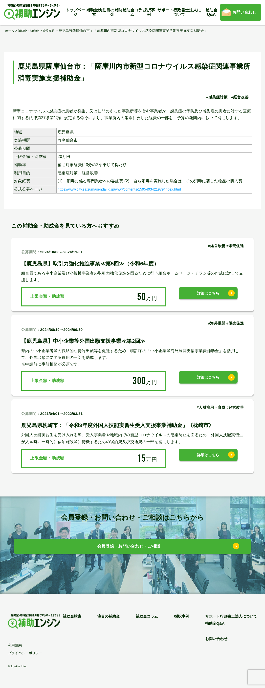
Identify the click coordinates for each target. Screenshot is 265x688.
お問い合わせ (244, 12)
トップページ (75, 12)
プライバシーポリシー (25, 653)
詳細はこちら (208, 296)
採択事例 (149, 12)
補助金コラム (132, 12)
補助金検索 (94, 12)
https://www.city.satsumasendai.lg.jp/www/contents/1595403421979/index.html (129, 189)
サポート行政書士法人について (179, 12)
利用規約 (15, 645)
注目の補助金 (112, 12)
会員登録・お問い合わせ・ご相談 (128, 547)
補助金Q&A (211, 12)
